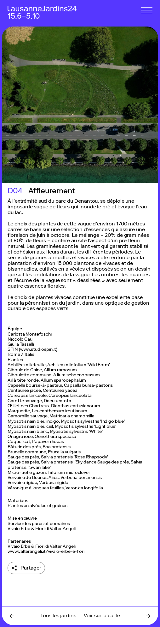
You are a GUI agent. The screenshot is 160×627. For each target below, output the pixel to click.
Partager (30, 568)
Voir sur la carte (102, 615)
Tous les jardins (58, 615)
